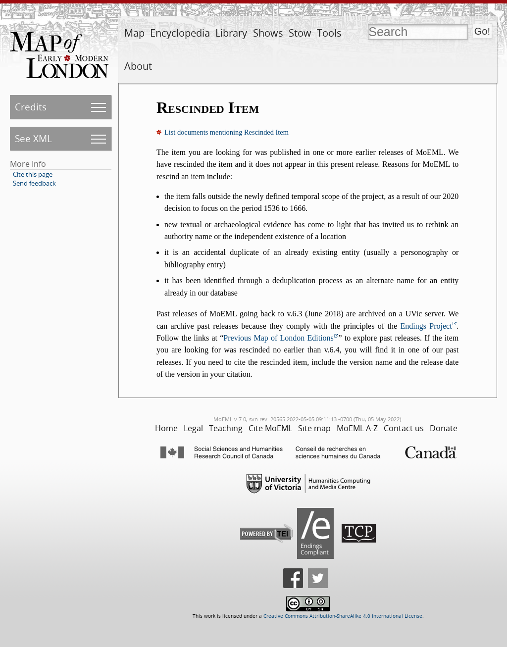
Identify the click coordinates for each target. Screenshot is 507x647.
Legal (193, 428)
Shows (268, 33)
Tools (329, 33)
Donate (443, 428)
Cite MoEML (270, 428)
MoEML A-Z (357, 428)
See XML (33, 138)
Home (166, 428)
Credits (31, 106)
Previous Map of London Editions (278, 338)
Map (134, 33)
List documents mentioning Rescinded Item (226, 132)
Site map (314, 428)
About (138, 66)
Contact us (404, 428)
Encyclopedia (180, 33)
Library (231, 33)
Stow (300, 33)
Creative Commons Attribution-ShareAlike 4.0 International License (342, 616)
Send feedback (34, 183)
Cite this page (32, 174)
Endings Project (426, 326)
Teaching (226, 428)
